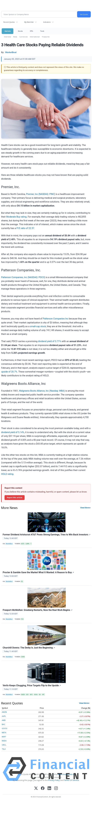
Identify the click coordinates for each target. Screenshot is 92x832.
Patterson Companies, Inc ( (14, 277)
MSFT (4, 736)
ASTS (22, 543)
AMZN (23, 694)
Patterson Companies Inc (56, 318)
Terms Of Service (71, 780)
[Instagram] (56, 788)
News (15, 37)
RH (40, 694)
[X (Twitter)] (36, 788)
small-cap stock (38, 326)
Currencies (23, 37)
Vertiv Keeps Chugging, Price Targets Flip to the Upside (32, 685)
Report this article (14, 497)
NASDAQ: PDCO (36, 277)
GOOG (4, 728)
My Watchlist (29, 22)
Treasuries (45, 37)
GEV (27, 694)
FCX (22, 619)
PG (22, 581)
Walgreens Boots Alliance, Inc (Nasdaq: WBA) (42, 390)
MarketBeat (9, 543)
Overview (7, 37)
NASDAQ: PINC (46, 194)
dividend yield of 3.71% (49, 341)
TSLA (4, 749)
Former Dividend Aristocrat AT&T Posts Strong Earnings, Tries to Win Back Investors (46, 534)
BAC (3, 724)
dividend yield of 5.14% (12, 432)
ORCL (4, 745)
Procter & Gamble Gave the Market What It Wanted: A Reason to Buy (38, 572)
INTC (31, 694)
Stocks (20, 31)
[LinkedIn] (49, 788)
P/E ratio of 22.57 (25, 228)
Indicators (47, 22)
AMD (4, 720)
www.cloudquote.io (66, 774)
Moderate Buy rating (16, 216)
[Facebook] (43, 788)
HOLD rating (7, 474)
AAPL (4, 716)
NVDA (36, 694)
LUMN (27, 543)
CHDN (22, 657)
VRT (43, 694)
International (35, 37)
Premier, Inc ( (32, 194)
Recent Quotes (9, 22)
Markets (8, 31)
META (4, 732)
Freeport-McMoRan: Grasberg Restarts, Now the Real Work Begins (37, 610)
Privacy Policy (54, 780)
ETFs (31, 31)
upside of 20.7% (9, 371)
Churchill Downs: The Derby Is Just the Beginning (29, 647)
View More (84, 507)
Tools (42, 31)
